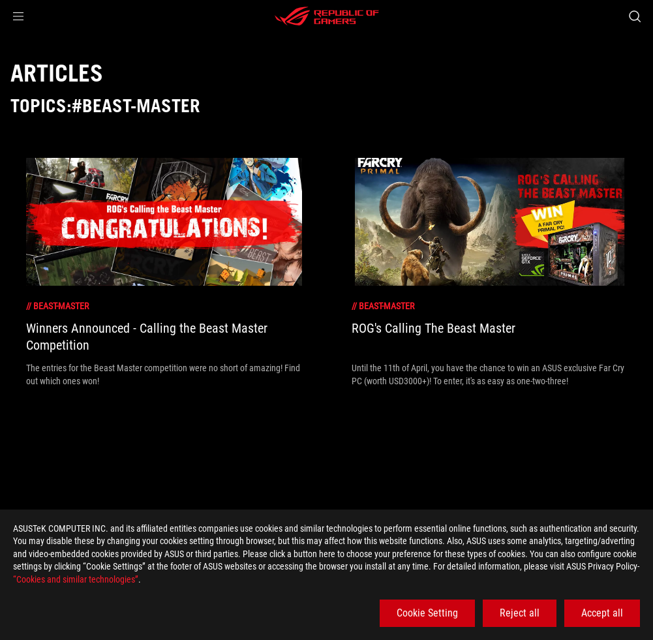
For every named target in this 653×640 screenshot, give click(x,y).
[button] (18, 16)
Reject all (519, 613)
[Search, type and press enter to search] (635, 16)
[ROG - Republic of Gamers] (327, 16)
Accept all (602, 613)
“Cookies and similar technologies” (75, 579)
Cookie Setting (427, 613)
